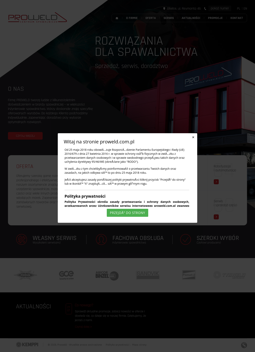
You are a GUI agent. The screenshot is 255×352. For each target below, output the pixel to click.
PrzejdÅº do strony (127, 213)
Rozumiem (128, 348)
